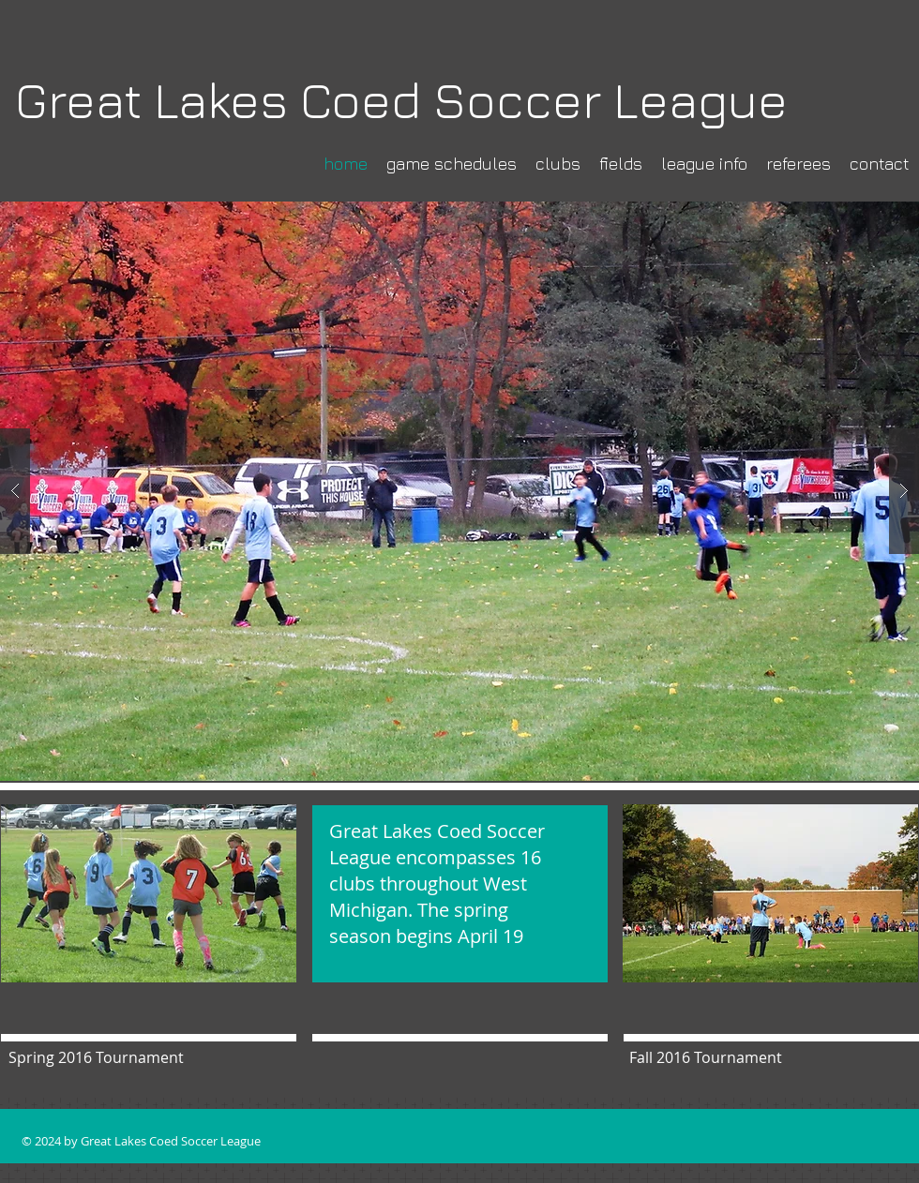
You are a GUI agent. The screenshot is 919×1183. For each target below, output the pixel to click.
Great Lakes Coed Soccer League (401, 99)
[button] (459, 491)
